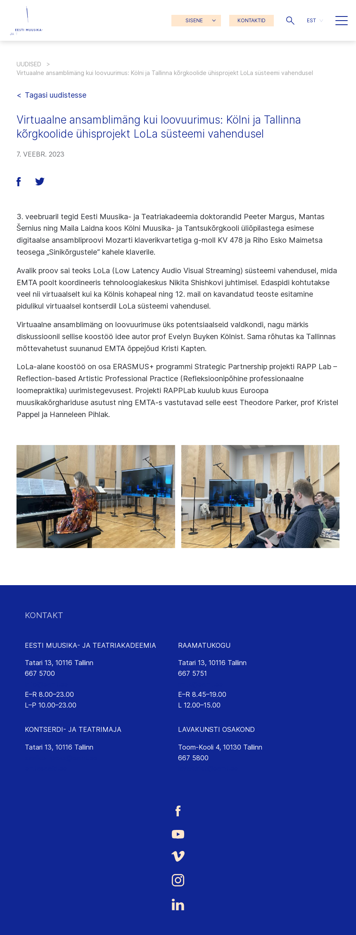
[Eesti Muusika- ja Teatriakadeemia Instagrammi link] (178, 880)
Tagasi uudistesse (55, 95)
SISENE (194, 20)
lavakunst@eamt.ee (208, 768)
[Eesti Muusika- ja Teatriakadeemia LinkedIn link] (178, 904)
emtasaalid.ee (46, 768)
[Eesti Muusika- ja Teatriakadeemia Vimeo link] (178, 856)
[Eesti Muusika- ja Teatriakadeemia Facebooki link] (178, 810)
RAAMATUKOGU (204, 645)
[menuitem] (315, 20)
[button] (290, 20)
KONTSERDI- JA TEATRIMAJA (73, 729)
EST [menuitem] (311, 20)
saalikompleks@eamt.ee (61, 758)
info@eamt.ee (46, 684)
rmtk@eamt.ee (200, 684)
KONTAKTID (251, 20)
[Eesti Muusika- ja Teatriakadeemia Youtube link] (178, 834)
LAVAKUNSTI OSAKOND (216, 729)
